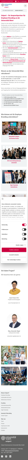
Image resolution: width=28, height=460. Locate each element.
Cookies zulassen (14, 249)
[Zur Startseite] (6, 5)
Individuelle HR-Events (6, 397)
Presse (2, 423)
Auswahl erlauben (14, 254)
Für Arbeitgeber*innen (8, 10)
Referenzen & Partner (6, 399)
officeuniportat (12, 450)
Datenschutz (4, 428)
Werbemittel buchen (5, 407)
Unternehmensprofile (6, 405)
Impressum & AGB (5, 425)
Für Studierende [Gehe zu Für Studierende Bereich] (23, 1)
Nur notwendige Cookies (14, 259)
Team (2, 421)
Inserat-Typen (4, 415)
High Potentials (4, 410)
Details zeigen (19, 245)
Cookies (3, 430)
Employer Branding (5, 395)
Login (17, 1)
